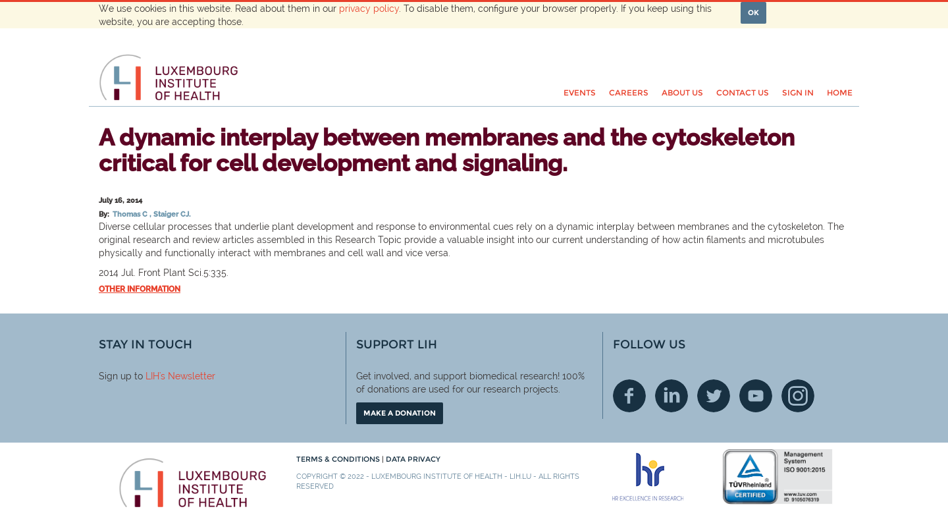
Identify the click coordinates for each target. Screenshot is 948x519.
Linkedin (671, 395)
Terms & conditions (339, 459)
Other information (139, 289)
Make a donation (399, 413)
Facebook (629, 395)
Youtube (755, 395)
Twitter (713, 395)
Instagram (797, 395)
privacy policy (369, 8)
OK (753, 12)
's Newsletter (187, 376)
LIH (152, 376)
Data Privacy (413, 459)
